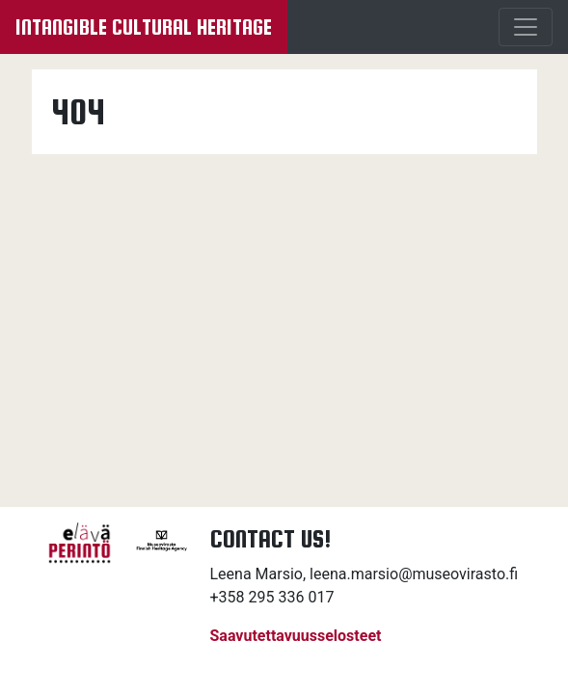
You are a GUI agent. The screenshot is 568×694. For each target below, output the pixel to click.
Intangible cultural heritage (143, 27)
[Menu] (526, 27)
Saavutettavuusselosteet (296, 636)
